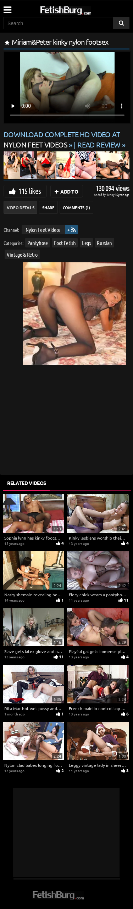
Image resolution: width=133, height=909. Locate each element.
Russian (104, 242)
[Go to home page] (79, 9)
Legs (86, 242)
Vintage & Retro (22, 254)
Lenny (111, 194)
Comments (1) (76, 207)
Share (48, 207)
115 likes (29, 190)
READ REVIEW (99, 144)
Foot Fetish (65, 242)
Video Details (20, 207)
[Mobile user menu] (7, 7)
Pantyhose (37, 242)
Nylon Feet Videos (43, 229)
